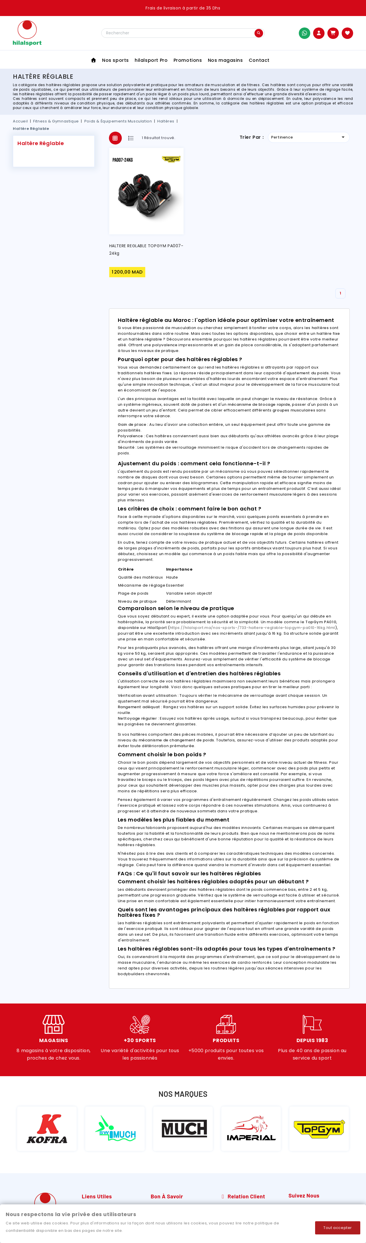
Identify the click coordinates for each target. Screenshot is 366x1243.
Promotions (188, 60)
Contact (259, 60)
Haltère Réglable (40, 143)
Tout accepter (337, 1227)
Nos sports (115, 60)
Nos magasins (225, 60)
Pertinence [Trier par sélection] (309, 137)
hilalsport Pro (151, 60)
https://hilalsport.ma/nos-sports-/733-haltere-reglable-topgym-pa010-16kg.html (252, 627)
